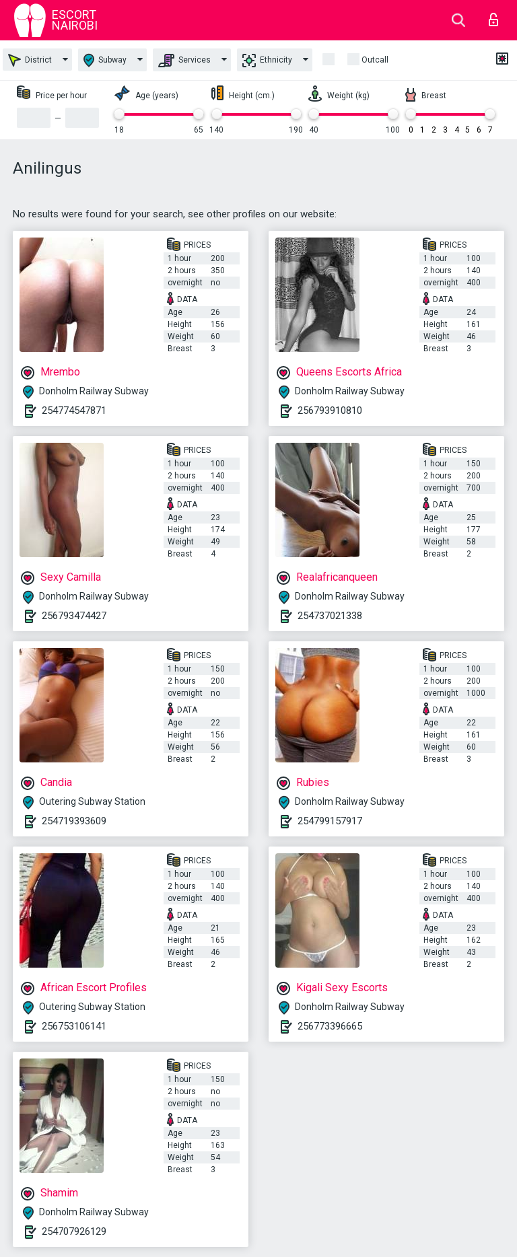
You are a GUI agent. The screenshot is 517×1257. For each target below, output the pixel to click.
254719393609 (74, 821)
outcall (374, 60)
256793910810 (330, 410)
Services (184, 60)
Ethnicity (267, 60)
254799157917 (330, 821)
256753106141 (74, 1026)
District (30, 60)
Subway (105, 60)
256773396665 (330, 1026)
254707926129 (74, 1231)
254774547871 (74, 410)
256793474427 (74, 616)
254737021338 (330, 616)
